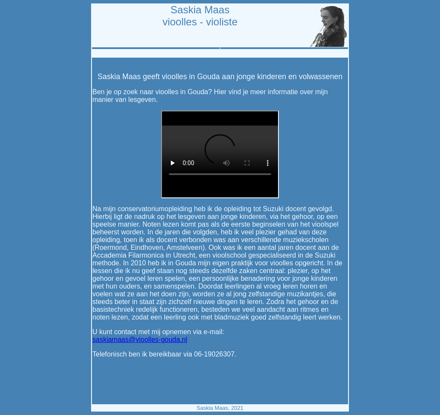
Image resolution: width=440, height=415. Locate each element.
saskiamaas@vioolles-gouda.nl (139, 339)
